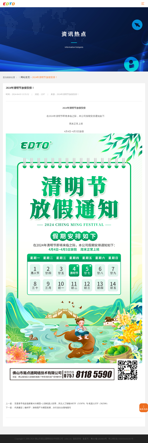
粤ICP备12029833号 (99, 439)
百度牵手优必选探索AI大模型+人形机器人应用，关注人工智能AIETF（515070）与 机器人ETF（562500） (61, 403)
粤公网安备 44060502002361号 (120, 439)
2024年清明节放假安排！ (45, 77)
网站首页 (24, 77)
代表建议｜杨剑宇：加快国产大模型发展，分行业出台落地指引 (42, 408)
